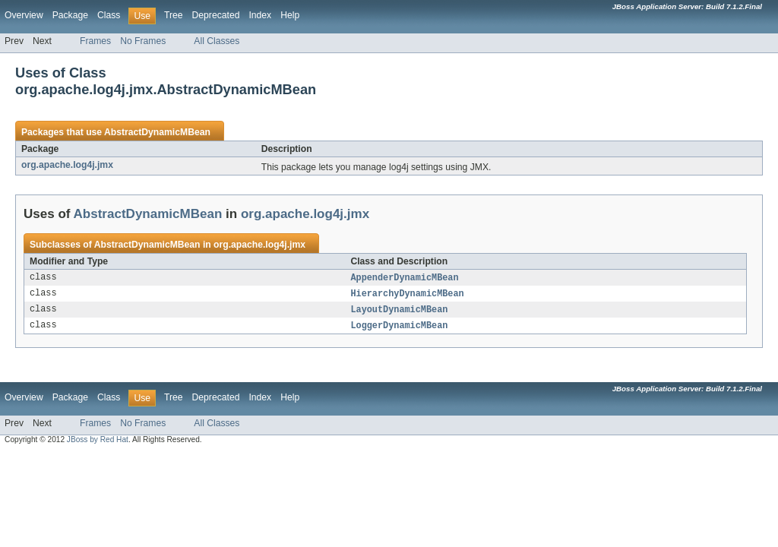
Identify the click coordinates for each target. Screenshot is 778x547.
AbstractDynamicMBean (157, 132)
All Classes (216, 41)
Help (289, 15)
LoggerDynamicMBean (399, 328)
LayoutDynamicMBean (399, 311)
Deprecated (216, 15)
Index (259, 15)
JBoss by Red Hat (97, 442)
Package (70, 15)
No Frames (143, 41)
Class (108, 15)
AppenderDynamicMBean (404, 278)
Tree (173, 15)
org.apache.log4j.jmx (67, 165)
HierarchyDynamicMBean (406, 295)
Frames (95, 41)
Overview (24, 15)
